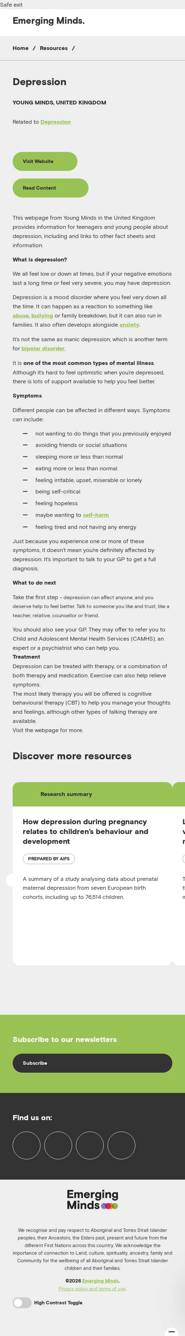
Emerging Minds (100, 1280)
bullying (42, 315)
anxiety (129, 324)
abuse (21, 315)
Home (20, 48)
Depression (55, 121)
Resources (54, 48)
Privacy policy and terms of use (92, 1288)
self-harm (96, 514)
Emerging (49, 20)
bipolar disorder (43, 348)
